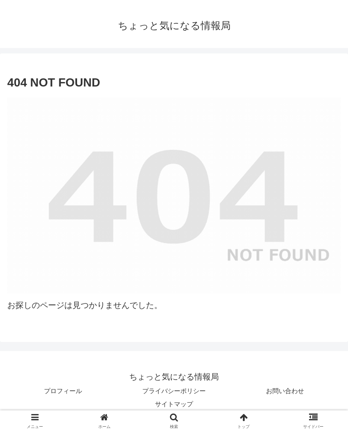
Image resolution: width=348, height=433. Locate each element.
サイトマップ (174, 404)
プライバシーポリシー (174, 391)
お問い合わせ (285, 391)
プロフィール (63, 391)
